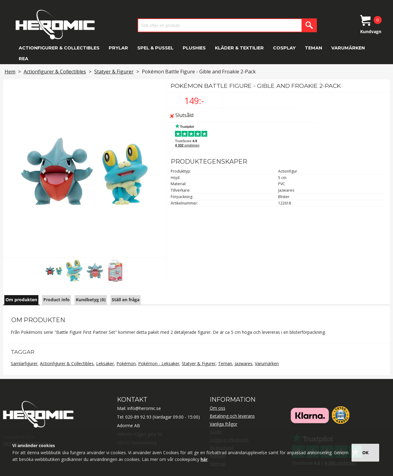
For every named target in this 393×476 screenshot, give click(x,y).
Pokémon (126, 363)
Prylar (118, 48)
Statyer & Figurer (114, 71)
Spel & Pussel (155, 48)
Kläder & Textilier (239, 48)
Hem (10, 71)
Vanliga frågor (223, 424)
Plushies (194, 48)
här (204, 459)
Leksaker (105, 363)
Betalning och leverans (232, 416)
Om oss (217, 408)
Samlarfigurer (24, 363)
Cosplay (284, 48)
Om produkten (21, 299)
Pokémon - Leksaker (158, 363)
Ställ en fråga (125, 299)
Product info (56, 299)
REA (23, 58)
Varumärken (348, 48)
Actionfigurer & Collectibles (59, 48)
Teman (313, 48)
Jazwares (243, 363)
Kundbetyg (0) (91, 299)
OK (365, 452)
